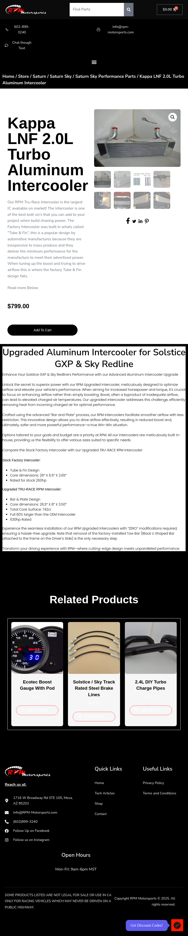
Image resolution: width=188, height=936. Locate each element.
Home (8, 79)
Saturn (39, 79)
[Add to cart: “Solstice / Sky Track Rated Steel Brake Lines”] (94, 725)
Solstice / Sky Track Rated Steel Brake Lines (94, 693)
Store (23, 79)
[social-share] (128, 223)
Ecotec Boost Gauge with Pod (37, 687)
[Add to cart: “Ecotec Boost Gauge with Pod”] (37, 713)
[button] (94, 64)
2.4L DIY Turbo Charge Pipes (150, 687)
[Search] (128, 9)
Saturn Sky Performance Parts (105, 79)
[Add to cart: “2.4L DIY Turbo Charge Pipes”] (151, 713)
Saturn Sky (61, 79)
